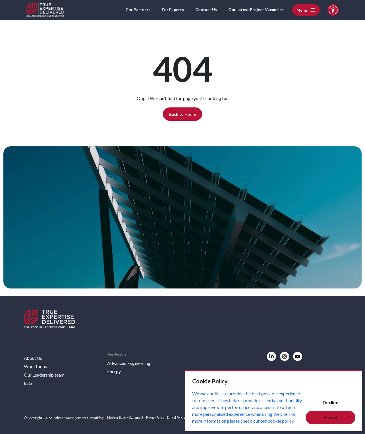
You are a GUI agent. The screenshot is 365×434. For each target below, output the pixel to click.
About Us (34, 355)
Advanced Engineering (132, 361)
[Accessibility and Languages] (333, 10)
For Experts (163, 10)
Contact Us (199, 10)
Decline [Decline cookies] (330, 402)
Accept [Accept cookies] (330, 417)
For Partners (126, 10)
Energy (115, 370)
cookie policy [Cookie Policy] (281, 420)
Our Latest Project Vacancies (253, 10)
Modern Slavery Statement (127, 418)
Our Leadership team (47, 374)
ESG (28, 383)
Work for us (37, 365)
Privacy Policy (161, 418)
